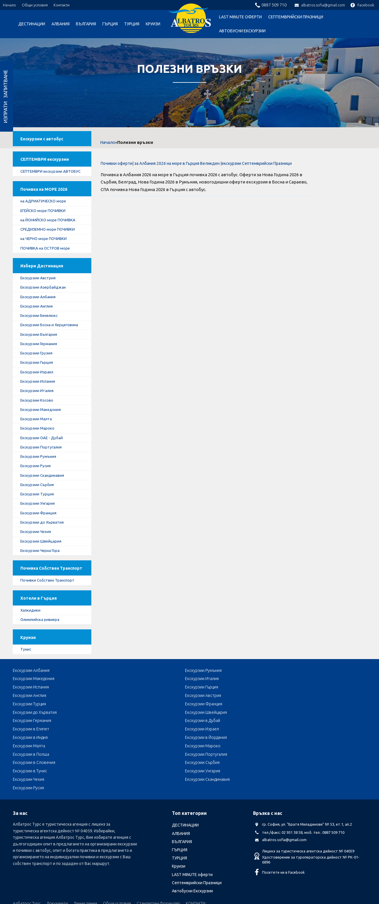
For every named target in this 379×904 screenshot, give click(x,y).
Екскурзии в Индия (100, 730)
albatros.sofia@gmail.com (320, 5)
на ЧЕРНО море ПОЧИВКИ (46, 251)
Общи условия (35, 5)
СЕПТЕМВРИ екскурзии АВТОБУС (43, 178)
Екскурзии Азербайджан (45, 302)
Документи (57, 863)
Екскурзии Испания (40, 399)
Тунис (27, 684)
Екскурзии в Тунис (313, 739)
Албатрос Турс (27, 863)
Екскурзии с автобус (44, 140)
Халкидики (32, 642)
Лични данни (85, 863)
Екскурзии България (41, 350)
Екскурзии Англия (38, 321)
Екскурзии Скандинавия (44, 495)
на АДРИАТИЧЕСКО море (45, 212)
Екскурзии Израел (39, 389)
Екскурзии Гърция (38, 379)
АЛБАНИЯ (60, 24)
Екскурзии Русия (37, 486)
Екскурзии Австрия (40, 292)
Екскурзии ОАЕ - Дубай (43, 457)
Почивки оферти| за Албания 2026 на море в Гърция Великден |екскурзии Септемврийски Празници (196, 163)
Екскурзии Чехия (37, 553)
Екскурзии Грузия (38, 370)
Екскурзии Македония (43, 428)
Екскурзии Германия (41, 360)
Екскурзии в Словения (175, 739)
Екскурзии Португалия (43, 466)
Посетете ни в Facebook (283, 832)
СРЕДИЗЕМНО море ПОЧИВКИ (50, 241)
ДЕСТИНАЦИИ (31, 24)
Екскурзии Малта (38, 437)
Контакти (62, 5)
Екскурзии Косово (39, 418)
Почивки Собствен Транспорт (50, 610)
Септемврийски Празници (295, 17)
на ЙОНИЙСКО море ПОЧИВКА (50, 231)
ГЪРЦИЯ (110, 24)
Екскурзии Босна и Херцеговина (52, 341)
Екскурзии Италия (39, 408)
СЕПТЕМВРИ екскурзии (47, 162)
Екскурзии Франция (40, 534)
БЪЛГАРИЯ (86, 24)
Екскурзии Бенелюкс (41, 331)
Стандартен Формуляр (158, 863)
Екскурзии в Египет (314, 722)
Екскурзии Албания (40, 312)
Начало (9, 5)
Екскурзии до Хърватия (44, 544)
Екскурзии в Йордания (175, 730)
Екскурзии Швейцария (43, 563)
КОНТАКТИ (195, 863)
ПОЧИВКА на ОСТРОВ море (47, 260)
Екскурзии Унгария (39, 524)
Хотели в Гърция (40, 629)
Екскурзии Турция (39, 515)
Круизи (153, 24)
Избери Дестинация (44, 280)
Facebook (362, 5)
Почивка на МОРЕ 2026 (47, 199)
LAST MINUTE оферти (240, 17)
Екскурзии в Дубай (242, 722)
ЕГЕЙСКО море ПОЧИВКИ (45, 222)
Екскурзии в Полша (31, 739)
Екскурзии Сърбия (39, 505)
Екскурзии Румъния (40, 476)
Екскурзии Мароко (39, 447)
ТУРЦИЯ (131, 24)
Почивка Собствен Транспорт (42, 595)
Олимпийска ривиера (42, 652)
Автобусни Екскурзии (242, 31)
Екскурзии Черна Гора (42, 573)
